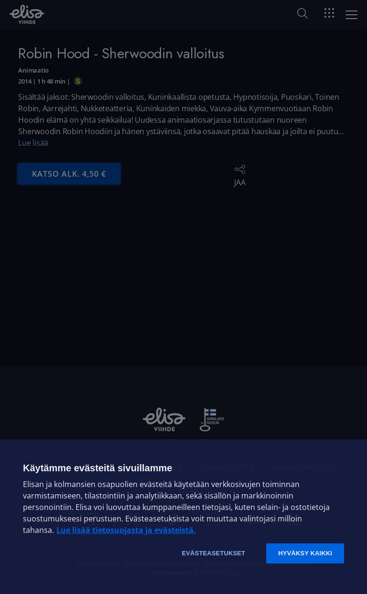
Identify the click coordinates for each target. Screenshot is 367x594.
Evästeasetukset (213, 553)
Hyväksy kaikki (305, 553)
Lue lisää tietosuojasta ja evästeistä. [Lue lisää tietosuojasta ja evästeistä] (126, 530)
